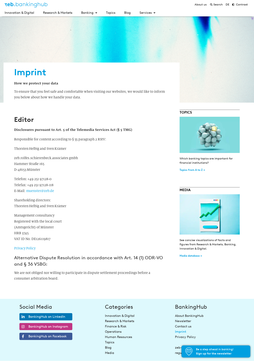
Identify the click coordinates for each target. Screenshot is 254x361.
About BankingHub (189, 316)
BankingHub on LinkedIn (42, 316)
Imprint (180, 332)
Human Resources (118, 337)
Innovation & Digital (19, 12)
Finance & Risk (115, 326)
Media (109, 353)
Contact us (183, 326)
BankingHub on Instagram (44, 326)
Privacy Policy (25, 248)
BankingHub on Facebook (43, 336)
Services (147, 12)
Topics (110, 12)
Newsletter (183, 321)
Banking (89, 12)
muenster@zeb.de (40, 191)
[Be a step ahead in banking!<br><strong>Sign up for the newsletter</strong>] (189, 351)
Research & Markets (57, 12)
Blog (127, 12)
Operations (113, 332)
